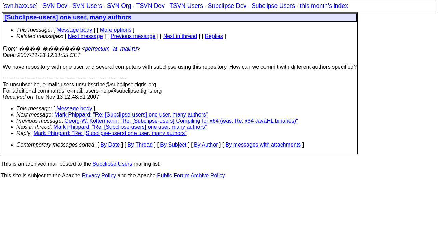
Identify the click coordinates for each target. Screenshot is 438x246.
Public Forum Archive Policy (190, 175)
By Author (206, 145)
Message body (74, 30)
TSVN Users (186, 5)
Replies (214, 36)
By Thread (140, 145)
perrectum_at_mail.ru (111, 49)
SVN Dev (54, 5)
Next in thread (180, 36)
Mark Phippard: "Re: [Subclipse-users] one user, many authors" (131, 115)
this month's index (324, 5)
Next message (85, 36)
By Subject (173, 145)
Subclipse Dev (227, 5)
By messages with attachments (263, 145)
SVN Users (87, 5)
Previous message (133, 36)
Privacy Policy (99, 175)
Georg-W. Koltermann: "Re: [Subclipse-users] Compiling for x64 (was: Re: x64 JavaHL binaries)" (181, 121)
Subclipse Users (273, 5)
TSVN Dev (150, 5)
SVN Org (119, 5)
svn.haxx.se (20, 5)
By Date (110, 145)
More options (116, 30)
